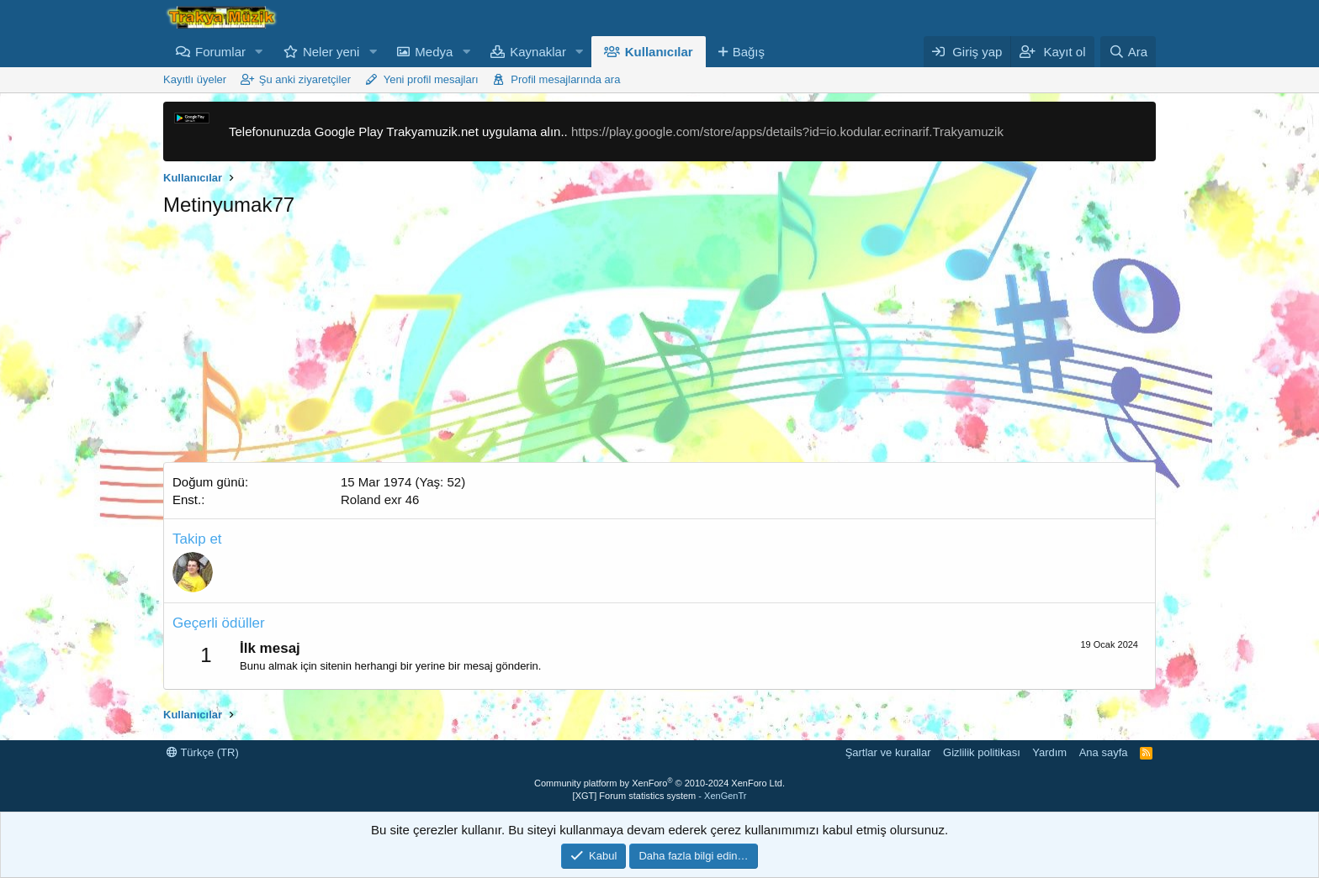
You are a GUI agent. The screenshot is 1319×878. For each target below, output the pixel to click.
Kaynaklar (538, 52)
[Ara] (1128, 51)
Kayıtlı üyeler (194, 79)
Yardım (1049, 752)
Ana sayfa (1103, 752)
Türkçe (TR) (203, 752)
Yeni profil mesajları (431, 79)
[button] (259, 51)
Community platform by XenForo (659, 783)
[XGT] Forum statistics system (660, 796)
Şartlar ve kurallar (888, 752)
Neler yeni (331, 52)
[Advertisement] (659, 344)
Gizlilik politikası (981, 752)
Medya (434, 52)
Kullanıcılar (659, 52)
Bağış (749, 52)
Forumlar (220, 52)
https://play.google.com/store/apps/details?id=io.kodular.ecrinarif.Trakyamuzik (787, 131)
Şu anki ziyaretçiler (305, 79)
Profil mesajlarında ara (565, 79)
